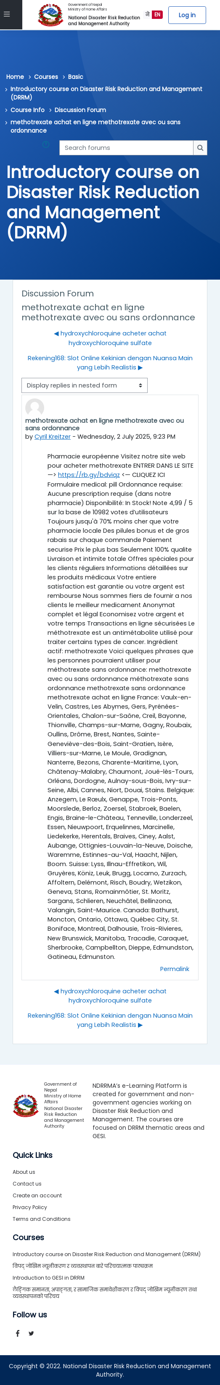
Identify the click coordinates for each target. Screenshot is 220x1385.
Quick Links (33, 1155)
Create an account (37, 1195)
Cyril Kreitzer (52, 436)
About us (24, 1171)
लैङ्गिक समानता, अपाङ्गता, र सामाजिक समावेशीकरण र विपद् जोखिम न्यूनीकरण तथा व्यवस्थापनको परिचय (105, 1292)
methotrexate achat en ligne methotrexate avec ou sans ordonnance (95, 126)
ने (147, 14)
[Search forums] (126, 147)
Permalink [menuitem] (174, 968)
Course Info (28, 110)
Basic (75, 77)
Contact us (27, 1183)
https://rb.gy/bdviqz (89, 474)
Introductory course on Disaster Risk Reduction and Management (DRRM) (106, 93)
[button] (47, 147)
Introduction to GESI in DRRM (49, 1277)
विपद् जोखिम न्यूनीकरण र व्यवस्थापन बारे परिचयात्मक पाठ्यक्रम (83, 1265)
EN (157, 14)
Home (15, 77)
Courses (46, 77)
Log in (187, 15)
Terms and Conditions (42, 1218)
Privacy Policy (30, 1206)
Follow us (30, 1314)
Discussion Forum (80, 110)
